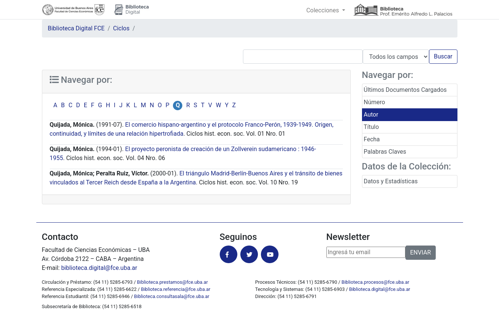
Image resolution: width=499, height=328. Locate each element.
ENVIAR (420, 252)
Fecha (372, 139)
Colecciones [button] (323, 10)
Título (371, 126)
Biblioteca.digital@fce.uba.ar (379, 289)
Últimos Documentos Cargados (405, 89)
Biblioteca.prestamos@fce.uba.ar (172, 282)
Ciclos (121, 28)
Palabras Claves (385, 151)
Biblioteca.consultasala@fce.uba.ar (171, 296)
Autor (371, 114)
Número (374, 102)
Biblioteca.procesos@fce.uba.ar (375, 282)
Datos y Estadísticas (391, 181)
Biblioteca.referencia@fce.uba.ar (175, 289)
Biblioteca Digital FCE (76, 28)
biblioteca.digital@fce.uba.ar (99, 267)
